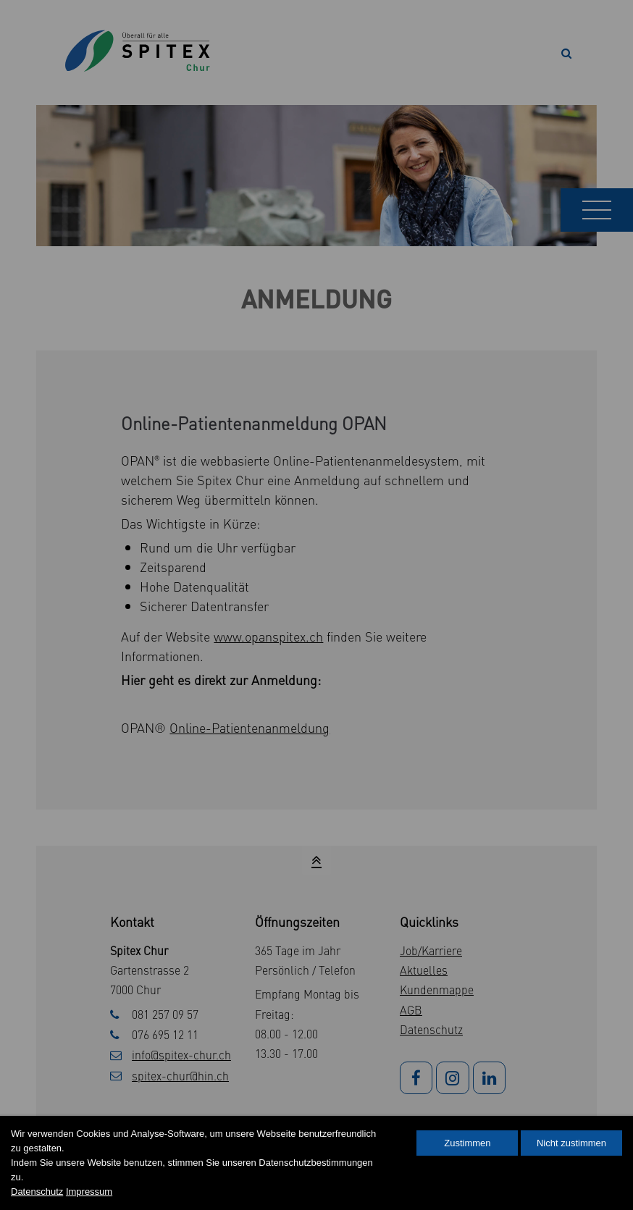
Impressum (89, 1191)
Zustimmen (467, 1143)
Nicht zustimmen (571, 1143)
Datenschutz (37, 1191)
